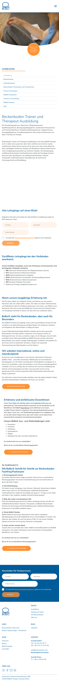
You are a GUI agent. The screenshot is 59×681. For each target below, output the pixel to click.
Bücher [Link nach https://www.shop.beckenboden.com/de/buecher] (4, 644)
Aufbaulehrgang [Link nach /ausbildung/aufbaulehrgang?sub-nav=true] (9, 83)
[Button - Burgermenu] (55, 6)
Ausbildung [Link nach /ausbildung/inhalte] (35, 609)
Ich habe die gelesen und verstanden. (29, 238)
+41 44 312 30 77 (40, 643)
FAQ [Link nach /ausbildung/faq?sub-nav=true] (5, 106)
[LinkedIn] (14, 671)
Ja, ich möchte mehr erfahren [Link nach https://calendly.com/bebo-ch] (18, 452)
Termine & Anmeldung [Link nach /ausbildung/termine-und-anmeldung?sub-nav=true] (11, 99)
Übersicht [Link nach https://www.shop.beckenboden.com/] (5, 641)
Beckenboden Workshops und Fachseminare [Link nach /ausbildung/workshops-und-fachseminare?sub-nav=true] (18, 87)
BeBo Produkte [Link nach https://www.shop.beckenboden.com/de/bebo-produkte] (7, 646)
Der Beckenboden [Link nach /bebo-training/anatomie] (37, 615)
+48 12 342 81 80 (39, 659)
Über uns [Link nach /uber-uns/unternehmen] (34, 617)
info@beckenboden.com (39, 650)
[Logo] (6, 6)
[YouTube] (11, 671)
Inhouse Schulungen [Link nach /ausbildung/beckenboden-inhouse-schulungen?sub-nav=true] (10, 91)
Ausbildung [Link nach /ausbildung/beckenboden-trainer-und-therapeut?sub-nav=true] (7, 75)
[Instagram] (3, 671)
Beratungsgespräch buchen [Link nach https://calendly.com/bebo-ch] (16, 386)
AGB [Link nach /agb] (28, 676)
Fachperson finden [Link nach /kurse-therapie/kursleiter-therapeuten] (37, 612)
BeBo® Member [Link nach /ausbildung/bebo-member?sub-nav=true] (8, 102)
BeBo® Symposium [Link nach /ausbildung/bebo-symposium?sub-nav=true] (10, 95)
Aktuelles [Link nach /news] (34, 628)
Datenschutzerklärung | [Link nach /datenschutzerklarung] (18, 676)
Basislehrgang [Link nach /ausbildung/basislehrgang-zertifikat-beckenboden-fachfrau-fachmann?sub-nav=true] (8, 79)
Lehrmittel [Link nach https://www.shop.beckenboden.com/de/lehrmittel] (5, 649)
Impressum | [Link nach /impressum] (6, 676)
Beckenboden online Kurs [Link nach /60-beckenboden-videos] (10, 628)
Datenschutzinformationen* (24, 238)
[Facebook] (7, 671)
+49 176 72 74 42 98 (41, 645)
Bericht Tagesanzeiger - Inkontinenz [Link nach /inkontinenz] (14, 630)
